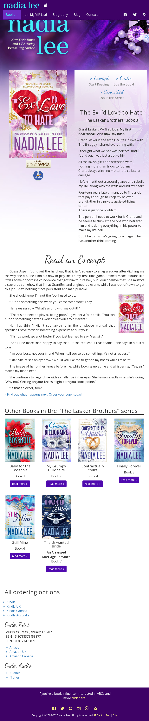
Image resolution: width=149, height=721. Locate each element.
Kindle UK (11, 606)
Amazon (13, 647)
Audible (12, 673)
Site (115, 715)
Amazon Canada (19, 656)
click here (78, 698)
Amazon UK (15, 652)
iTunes (12, 677)
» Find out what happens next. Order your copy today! (43, 394)
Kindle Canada (14, 611)
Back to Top (102, 715)
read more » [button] (20, 484)
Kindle (9, 602)
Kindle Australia (15, 615)
